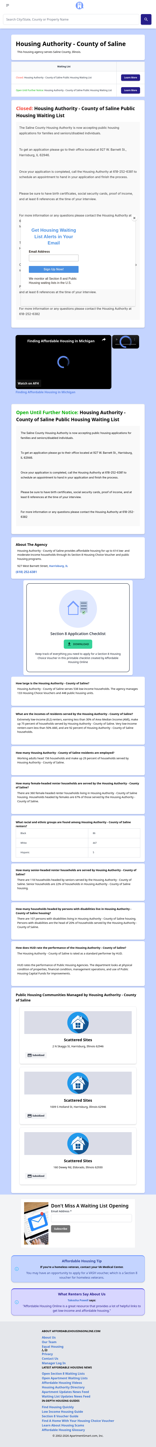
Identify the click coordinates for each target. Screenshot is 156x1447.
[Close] (134, 218)
